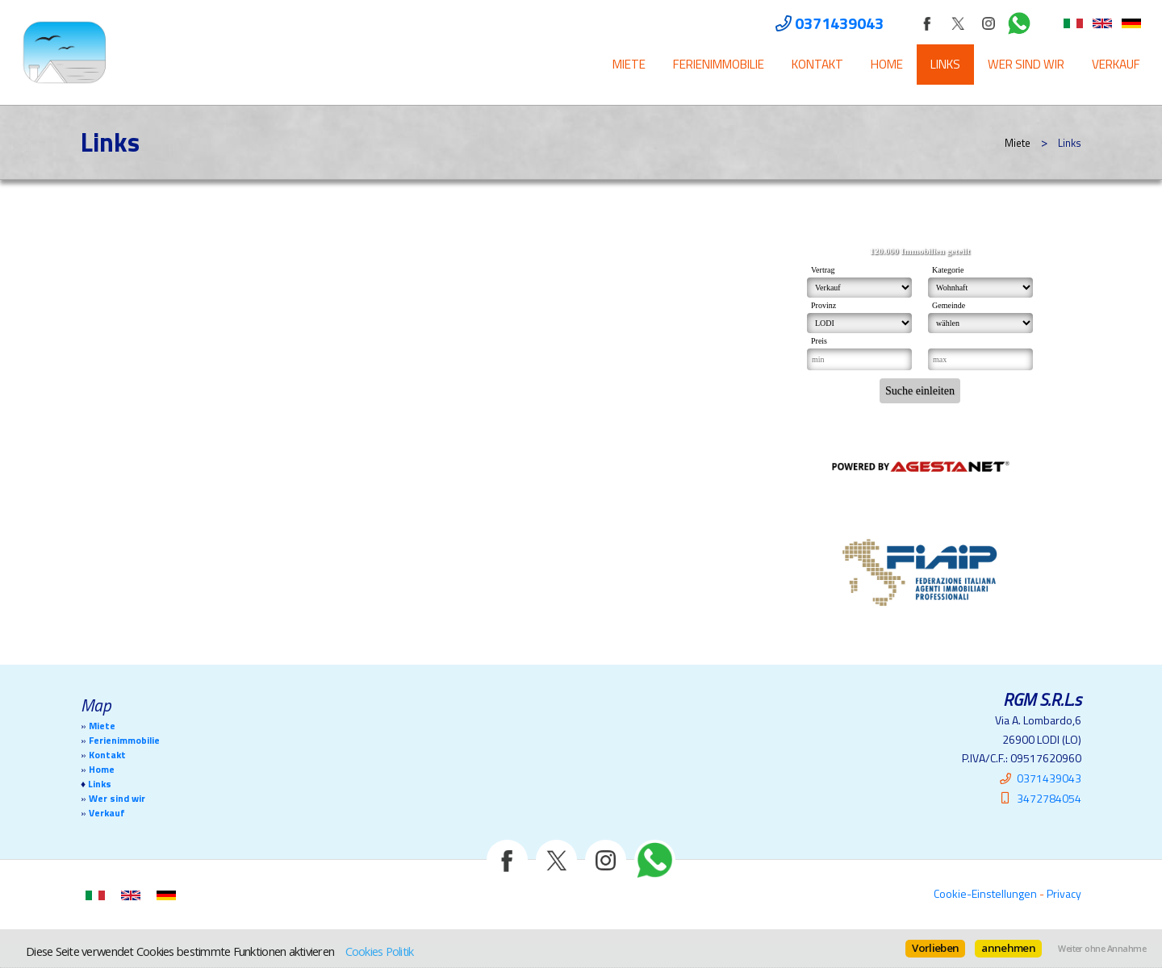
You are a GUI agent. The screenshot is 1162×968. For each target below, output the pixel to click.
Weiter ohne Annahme (1102, 948)
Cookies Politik (379, 951)
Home (887, 64)
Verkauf (1116, 64)
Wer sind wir (1026, 64)
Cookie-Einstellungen (985, 893)
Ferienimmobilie (718, 64)
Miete (629, 64)
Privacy (1064, 893)
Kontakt (817, 64)
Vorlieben (935, 948)
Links (945, 64)
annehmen (1008, 948)
